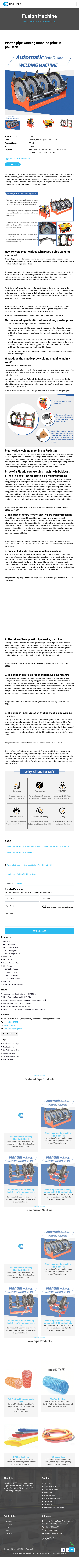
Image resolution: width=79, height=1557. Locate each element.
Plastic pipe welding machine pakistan (20, 852)
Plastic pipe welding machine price (56, 846)
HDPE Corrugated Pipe (13, 954)
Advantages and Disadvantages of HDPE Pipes (19, 994)
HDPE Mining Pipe (11, 951)
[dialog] (75, 1553)
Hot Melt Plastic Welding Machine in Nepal (20, 874)
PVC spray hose (9, 1059)
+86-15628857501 (11, 1022)
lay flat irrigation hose (11, 1050)
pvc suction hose (9, 1047)
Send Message (39, 931)
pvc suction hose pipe (11, 1044)
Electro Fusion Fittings (12, 978)
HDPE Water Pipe (9, 944)
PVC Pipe (6, 941)
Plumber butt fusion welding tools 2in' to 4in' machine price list (29, 865)
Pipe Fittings (7, 966)
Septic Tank (7, 957)
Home (25, 22)
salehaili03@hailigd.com (13, 1029)
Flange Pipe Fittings (11, 975)
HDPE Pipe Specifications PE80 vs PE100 (17, 997)
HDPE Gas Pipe (8, 960)
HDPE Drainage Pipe (10, 947)
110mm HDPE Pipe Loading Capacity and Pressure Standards (24, 1009)
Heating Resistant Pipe (11, 963)
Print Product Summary (18, 159)
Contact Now (13, 164)
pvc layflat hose (9, 1053)
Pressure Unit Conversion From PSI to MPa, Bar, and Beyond (24, 1000)
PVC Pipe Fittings (11, 972)
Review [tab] (19, 883)
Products (35, 22)
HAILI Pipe (11, 4)
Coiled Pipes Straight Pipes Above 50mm (17, 1006)
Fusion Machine (49, 22)
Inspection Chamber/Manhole (13, 984)
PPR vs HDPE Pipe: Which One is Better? (17, 1003)
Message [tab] (10, 883)
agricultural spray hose (11, 1056)
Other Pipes (7, 981)
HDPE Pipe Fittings (11, 969)
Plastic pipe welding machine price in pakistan (23, 846)
